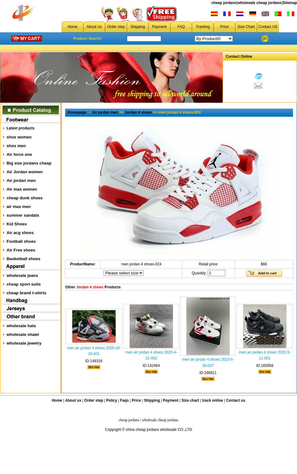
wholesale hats (21, 325)
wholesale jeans (22, 275)
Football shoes (21, 241)
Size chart (190, 400)
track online (212, 400)
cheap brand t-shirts (26, 293)
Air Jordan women (24, 171)
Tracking (203, 27)
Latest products (20, 128)
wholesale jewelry (24, 343)
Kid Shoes (17, 224)
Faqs (124, 400)
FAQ (181, 27)
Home (73, 27)
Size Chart (246, 27)
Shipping (138, 27)
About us (73, 400)
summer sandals (23, 215)
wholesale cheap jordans (259, 3)
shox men (16, 145)
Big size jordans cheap (29, 163)
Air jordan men (21, 180)
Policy (111, 400)
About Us (94, 27)
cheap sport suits (24, 284)
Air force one (19, 154)
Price (224, 27)
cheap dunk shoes (24, 198)
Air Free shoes (21, 250)
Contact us (235, 400)
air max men (19, 206)
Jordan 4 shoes (138, 112)
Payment (159, 27)
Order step (116, 27)
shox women (19, 137)
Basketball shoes (23, 258)
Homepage (76, 112)
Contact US (267, 27)
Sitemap (289, 3)
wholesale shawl (23, 334)
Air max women (22, 189)
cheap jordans (224, 3)
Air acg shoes (20, 232)
